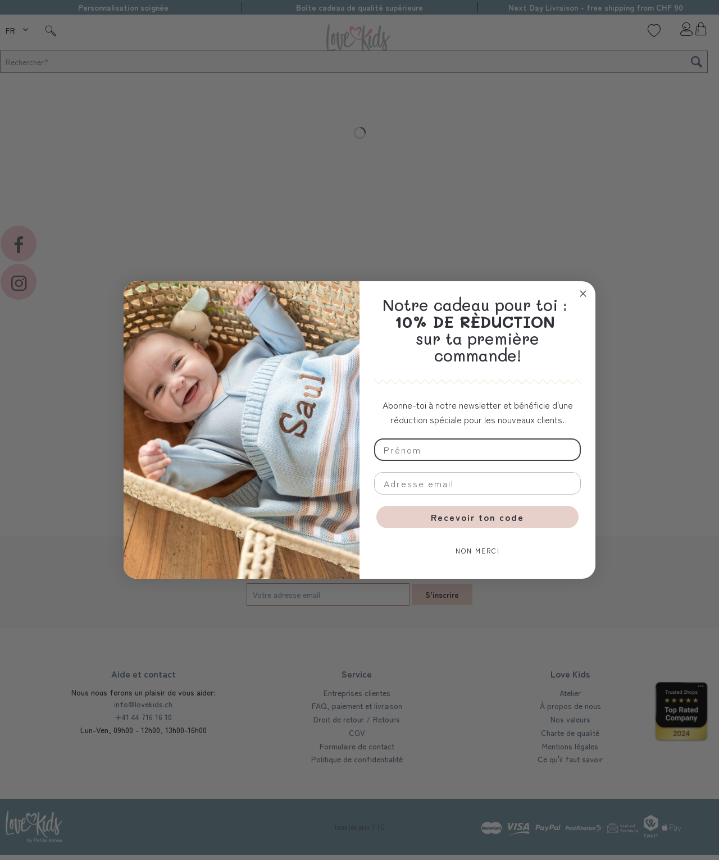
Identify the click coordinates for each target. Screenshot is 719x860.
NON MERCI (478, 550)
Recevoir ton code (477, 517)
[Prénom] (477, 449)
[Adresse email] (477, 483)
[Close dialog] (583, 293)
